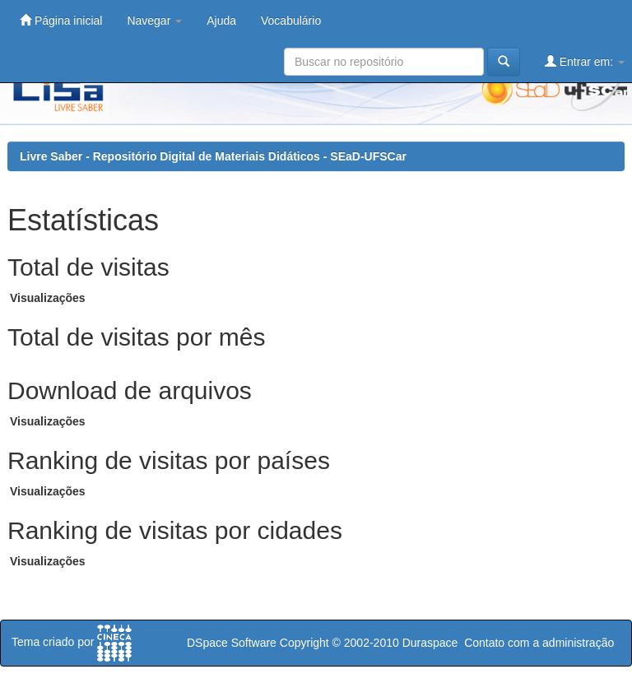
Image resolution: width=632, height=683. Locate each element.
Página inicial (61, 20)
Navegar (154, 20)
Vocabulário (291, 20)
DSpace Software (231, 642)
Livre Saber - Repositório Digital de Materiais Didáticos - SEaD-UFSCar (213, 156)
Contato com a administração (539, 642)
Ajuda (221, 20)
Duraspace (430, 642)
